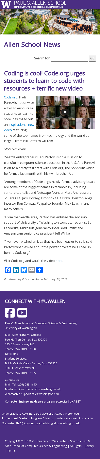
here (59, 261)
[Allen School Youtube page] (23, 316)
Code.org (10, 97)
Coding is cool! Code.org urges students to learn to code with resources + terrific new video (44, 80)
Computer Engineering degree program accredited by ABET (43, 401)
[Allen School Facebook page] (11, 316)
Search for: (42, 58)
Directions (11, 354)
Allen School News (32, 44)
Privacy (89, 446)
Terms (11, 450)
